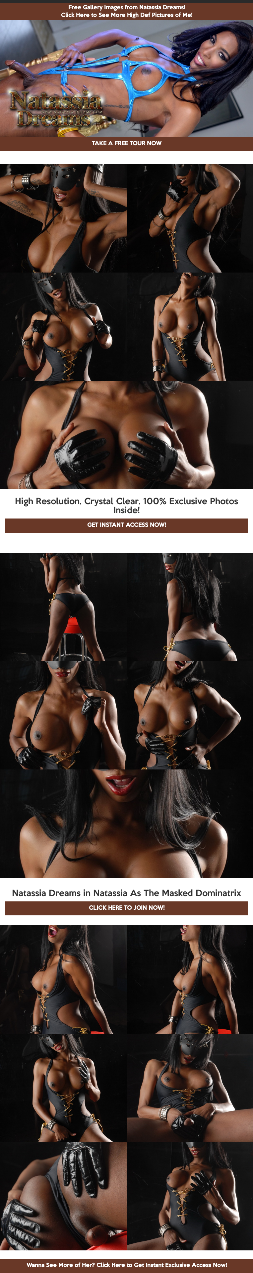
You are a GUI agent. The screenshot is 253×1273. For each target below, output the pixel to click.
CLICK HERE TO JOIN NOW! (126, 908)
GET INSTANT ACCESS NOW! (126, 525)
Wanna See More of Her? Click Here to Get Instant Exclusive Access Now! (127, 1265)
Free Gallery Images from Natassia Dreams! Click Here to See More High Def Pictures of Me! (126, 11)
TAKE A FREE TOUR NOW (126, 143)
